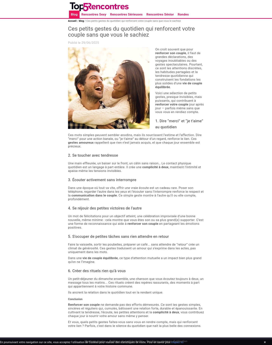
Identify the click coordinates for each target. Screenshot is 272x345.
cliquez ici (177, 342)
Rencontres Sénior (160, 14)
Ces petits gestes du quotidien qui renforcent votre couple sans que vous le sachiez (133, 20)
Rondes (183, 14)
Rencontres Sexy (93, 14)
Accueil (72, 20)
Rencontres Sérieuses (126, 14)
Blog (74, 14)
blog (81, 20)
